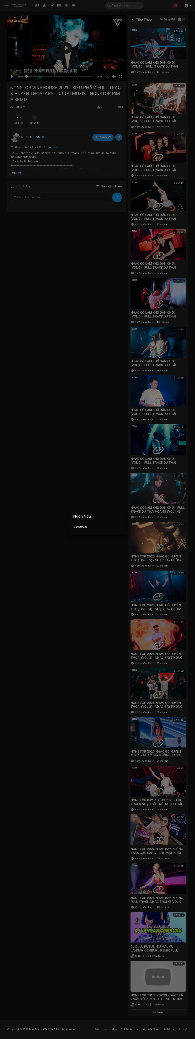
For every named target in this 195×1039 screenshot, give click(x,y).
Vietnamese (81, 526)
